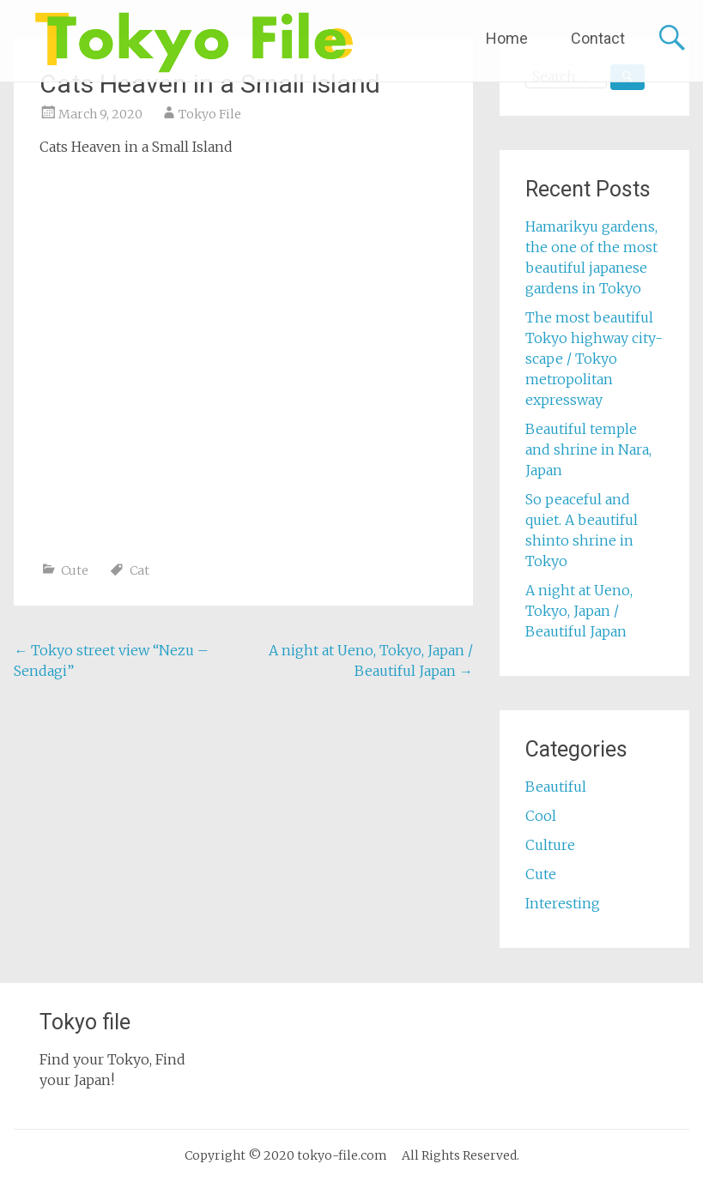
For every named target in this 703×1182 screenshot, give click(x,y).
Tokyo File (210, 114)
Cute (74, 570)
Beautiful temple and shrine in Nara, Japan (588, 449)
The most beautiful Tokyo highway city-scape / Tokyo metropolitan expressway (594, 358)
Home (507, 38)
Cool (540, 815)
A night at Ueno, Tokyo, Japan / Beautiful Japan (579, 611)
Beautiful (555, 786)
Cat (139, 570)
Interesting (562, 903)
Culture (550, 844)
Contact (598, 38)
